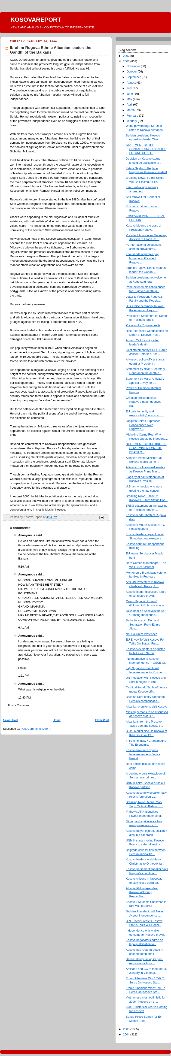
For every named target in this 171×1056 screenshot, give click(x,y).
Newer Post (10, 720)
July (130, 88)
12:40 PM (24, 697)
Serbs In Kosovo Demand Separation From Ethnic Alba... (143, 624)
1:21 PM (23, 675)
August (132, 82)
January (132, 121)
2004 (127, 1034)
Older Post (102, 720)
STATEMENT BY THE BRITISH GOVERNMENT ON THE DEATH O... (146, 448)
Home (57, 720)
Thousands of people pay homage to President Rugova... (142, 258)
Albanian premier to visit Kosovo (147, 706)
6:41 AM (23, 627)
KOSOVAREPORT (35, 19)
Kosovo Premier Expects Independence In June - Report (143, 754)
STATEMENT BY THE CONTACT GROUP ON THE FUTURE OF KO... (146, 149)
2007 (127, 55)
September (134, 77)
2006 (127, 61)
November (134, 66)
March (131, 110)
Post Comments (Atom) (36, 728)
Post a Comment (19, 705)
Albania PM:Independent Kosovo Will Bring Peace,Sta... (142, 892)
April (130, 104)
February (133, 115)
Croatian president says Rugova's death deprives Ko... (143, 402)
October (132, 71)
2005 (127, 1029)
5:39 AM (23, 566)
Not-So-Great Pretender (141, 634)
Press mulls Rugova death (143, 325)
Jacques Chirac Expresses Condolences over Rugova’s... (143, 425)
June (130, 93)
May (130, 99)
